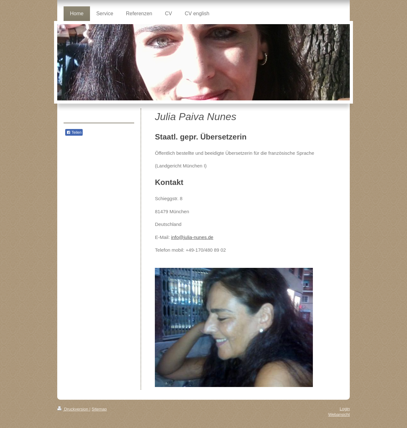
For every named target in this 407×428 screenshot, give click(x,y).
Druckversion (73, 409)
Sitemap (99, 409)
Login (345, 408)
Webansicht (339, 414)
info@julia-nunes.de (192, 237)
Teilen (73, 132)
